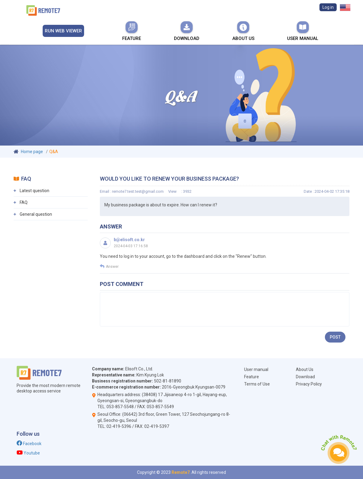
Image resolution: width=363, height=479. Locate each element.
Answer (109, 266)
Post (335, 337)
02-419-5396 (118, 426)
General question (36, 214)
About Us (243, 30)
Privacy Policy (309, 384)
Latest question (34, 190)
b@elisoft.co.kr (129, 239)
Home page (32, 151)
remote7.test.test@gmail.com (138, 191)
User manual (302, 30)
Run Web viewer (63, 31)
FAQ (24, 202)
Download (186, 30)
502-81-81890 (167, 381)
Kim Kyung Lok (150, 374)
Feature (131, 30)
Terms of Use (257, 384)
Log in (328, 7)
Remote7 (181, 472)
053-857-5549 (160, 406)
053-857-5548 (120, 406)
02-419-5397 (156, 426)
